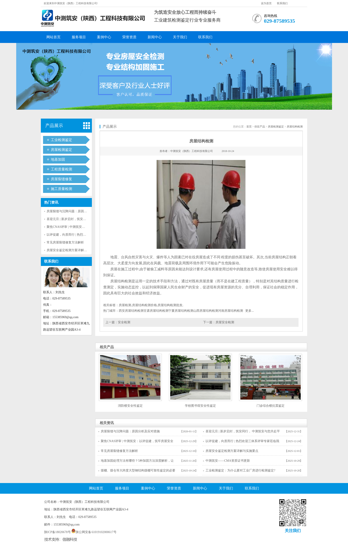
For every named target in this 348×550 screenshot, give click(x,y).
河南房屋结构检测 (230, 310)
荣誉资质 (129, 37)
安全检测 (124, 322)
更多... (249, 310)
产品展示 (54, 125)
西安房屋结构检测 (131, 310)
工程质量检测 (61, 169)
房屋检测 (125, 305)
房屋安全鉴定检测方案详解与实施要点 (73, 250)
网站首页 (53, 37)
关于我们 (180, 37)
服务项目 (79, 37)
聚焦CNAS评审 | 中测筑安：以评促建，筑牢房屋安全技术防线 (137, 442)
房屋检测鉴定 (61, 150)
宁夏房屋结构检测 (180, 310)
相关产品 (107, 347)
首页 (249, 126)
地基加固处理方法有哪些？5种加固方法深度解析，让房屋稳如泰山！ (137, 462)
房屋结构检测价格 (144, 305)
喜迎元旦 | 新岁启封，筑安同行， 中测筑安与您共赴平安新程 (243, 433)
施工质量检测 (61, 189)
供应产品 (259, 126)
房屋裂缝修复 (61, 179)
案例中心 (104, 37)
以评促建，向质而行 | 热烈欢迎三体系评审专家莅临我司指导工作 (242, 442)
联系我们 (282, 3)
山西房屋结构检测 (205, 310)
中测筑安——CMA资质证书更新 (228, 460)
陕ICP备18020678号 (57, 532)
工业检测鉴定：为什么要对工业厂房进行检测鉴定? (240, 470)
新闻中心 (155, 37)
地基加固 (58, 159)
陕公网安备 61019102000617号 (94, 532)
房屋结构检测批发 (170, 305)
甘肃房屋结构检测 (156, 310)
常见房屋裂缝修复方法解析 (65, 242)
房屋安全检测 (225, 322)
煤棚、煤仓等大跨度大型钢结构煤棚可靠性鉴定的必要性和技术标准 (138, 472)
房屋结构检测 (295, 126)
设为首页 (266, 3)
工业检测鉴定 (61, 140)
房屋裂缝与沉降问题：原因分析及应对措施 (76, 211)
